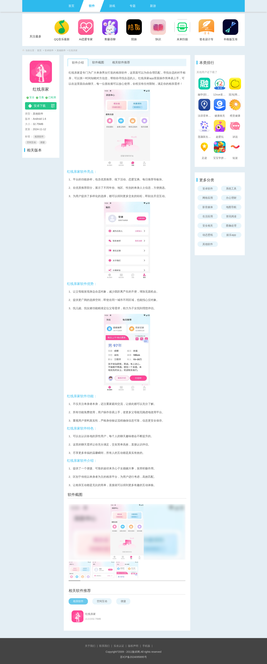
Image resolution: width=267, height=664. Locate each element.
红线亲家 (90, 613)
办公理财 (231, 197)
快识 (158, 39)
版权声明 (133, 645)
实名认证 (119, 645)
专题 (133, 5)
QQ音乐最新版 (61, 40)
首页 (71, 5)
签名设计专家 (206, 40)
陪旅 (134, 39)
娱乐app (231, 234)
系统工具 (231, 188)
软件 (92, 5)
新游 (153, 5)
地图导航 (231, 207)
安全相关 (207, 225)
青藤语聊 (110, 39)
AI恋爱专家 (86, 39)
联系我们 (104, 645)
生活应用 (207, 216)
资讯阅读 (231, 216)
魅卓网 (136, 651)
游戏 (112, 5)
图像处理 (231, 225)
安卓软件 (49, 50)
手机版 (146, 645)
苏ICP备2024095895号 (133, 656)
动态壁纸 (207, 234)
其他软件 (61, 50)
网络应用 (207, 197)
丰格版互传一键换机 (231, 40)
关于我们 (90, 645)
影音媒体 (207, 207)
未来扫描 (182, 39)
